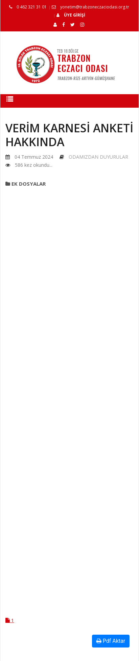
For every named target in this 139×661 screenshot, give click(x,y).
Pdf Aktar (110, 641)
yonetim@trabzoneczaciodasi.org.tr (90, 7)
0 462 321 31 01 (28, 7)
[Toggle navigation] (9, 101)
